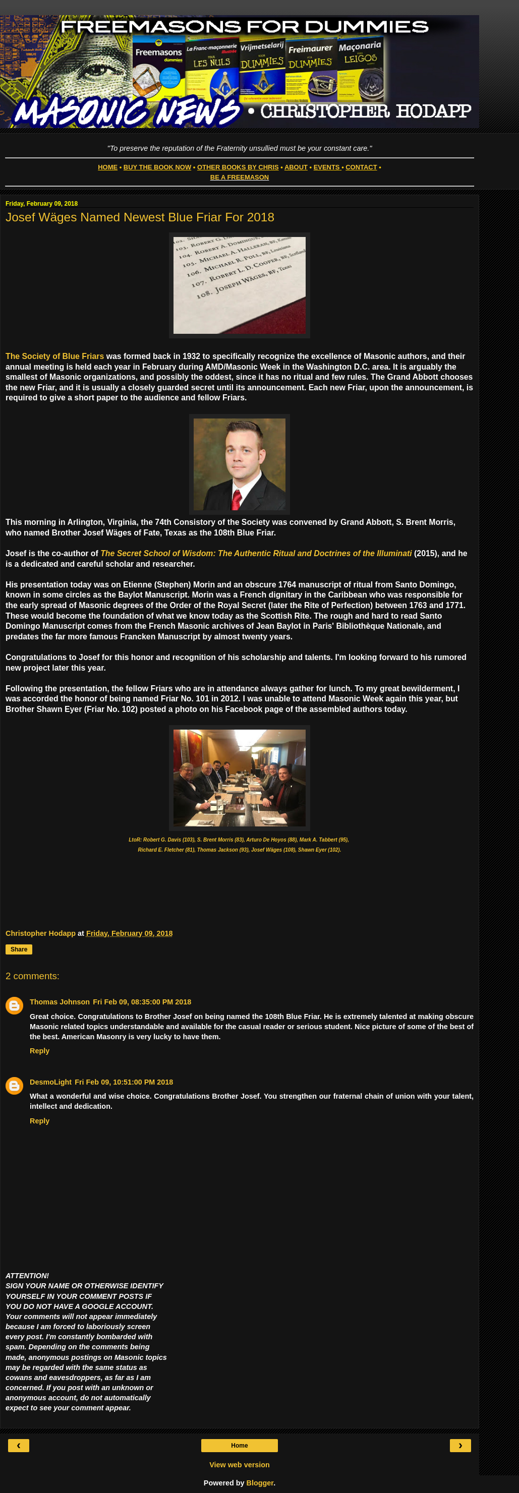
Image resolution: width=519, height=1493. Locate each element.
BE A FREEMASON (239, 177)
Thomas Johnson (60, 1002)
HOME (108, 167)
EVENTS (327, 167)
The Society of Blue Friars (55, 356)
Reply (39, 1051)
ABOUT (296, 167)
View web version (239, 1465)
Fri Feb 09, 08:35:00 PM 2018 (142, 1002)
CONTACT (361, 167)
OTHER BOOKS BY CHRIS (238, 167)
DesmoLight (51, 1082)
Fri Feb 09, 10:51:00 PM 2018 (124, 1082)
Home (239, 1445)
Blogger (260, 1483)
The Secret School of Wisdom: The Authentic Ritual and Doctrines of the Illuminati (256, 553)
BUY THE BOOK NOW (157, 167)
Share (19, 949)
